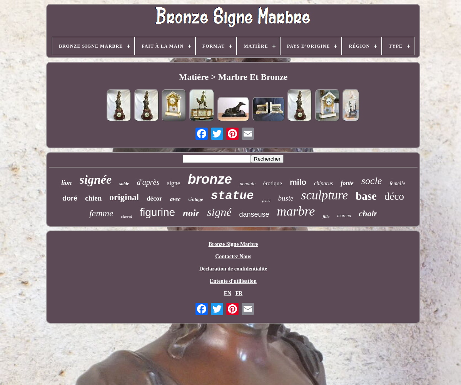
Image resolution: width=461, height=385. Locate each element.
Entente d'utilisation (233, 281)
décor (154, 198)
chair (368, 213)
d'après (148, 182)
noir (191, 213)
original (124, 197)
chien (93, 198)
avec (175, 199)
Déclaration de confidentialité (233, 269)
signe (173, 183)
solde (124, 183)
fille (325, 216)
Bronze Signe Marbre (233, 244)
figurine (157, 212)
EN (227, 293)
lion (66, 182)
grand (266, 200)
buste (285, 198)
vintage (195, 199)
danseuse (254, 214)
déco (394, 196)
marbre (296, 211)
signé (219, 212)
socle (371, 180)
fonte (347, 183)
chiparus (323, 183)
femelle (397, 183)
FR (239, 293)
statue (232, 195)
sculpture (324, 195)
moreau (344, 215)
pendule (248, 183)
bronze (210, 178)
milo (298, 182)
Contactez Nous (233, 256)
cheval (126, 216)
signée (96, 179)
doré (69, 198)
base (366, 196)
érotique (272, 183)
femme (101, 213)
